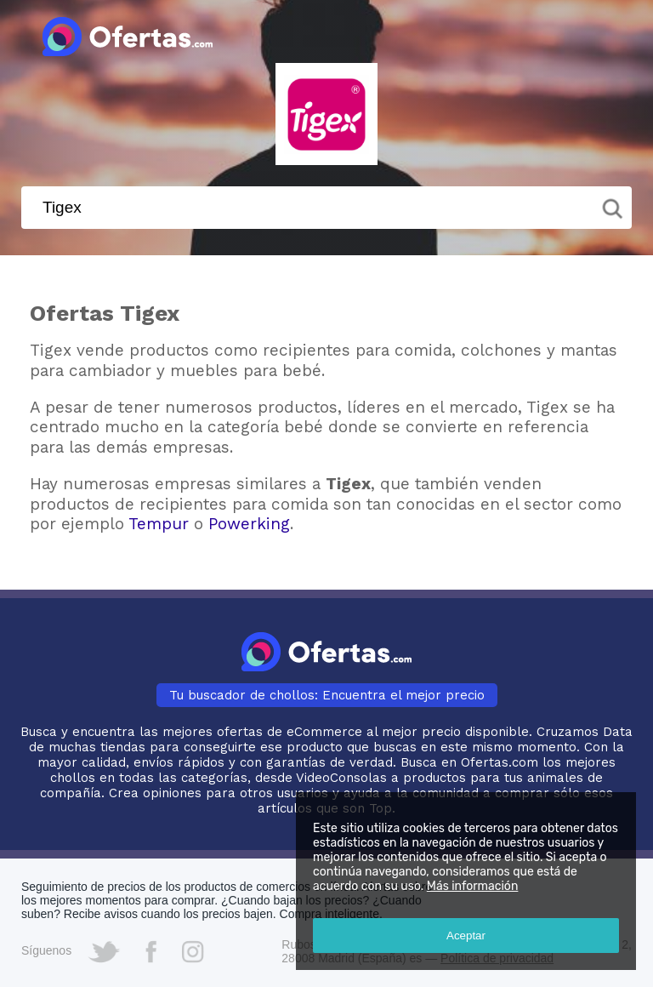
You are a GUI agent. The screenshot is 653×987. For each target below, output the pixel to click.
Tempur (158, 523)
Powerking (249, 523)
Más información (473, 886)
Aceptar (465, 935)
